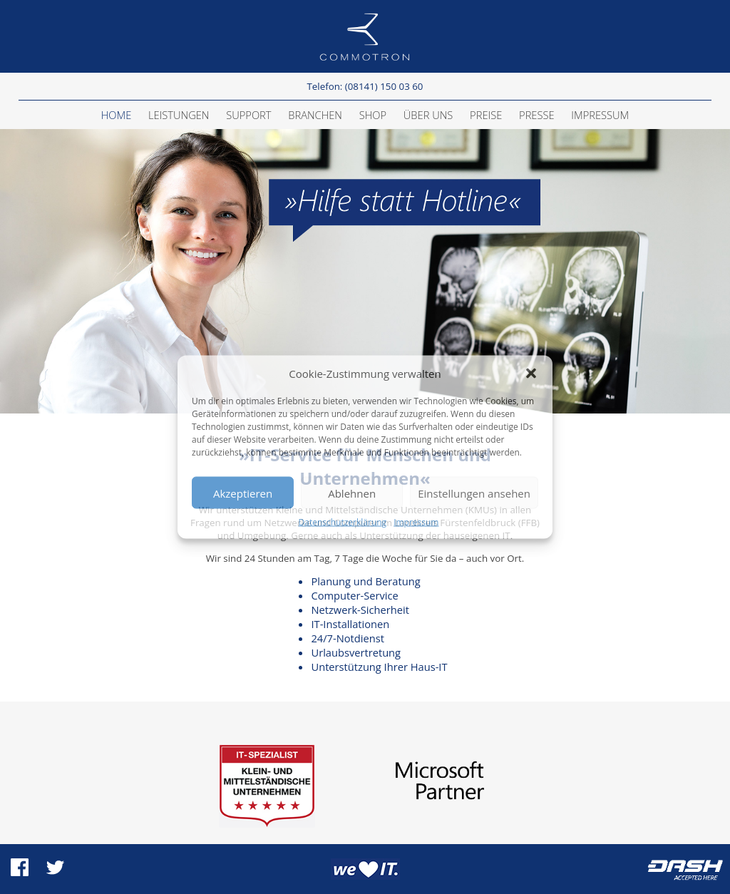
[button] (531, 373)
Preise (486, 115)
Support (248, 115)
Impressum (416, 522)
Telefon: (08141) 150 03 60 (365, 86)
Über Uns (428, 115)
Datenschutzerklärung (343, 522)
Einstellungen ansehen (474, 492)
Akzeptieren (242, 492)
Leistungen (178, 115)
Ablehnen (352, 492)
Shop (372, 115)
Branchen (315, 115)
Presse (536, 115)
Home (116, 115)
